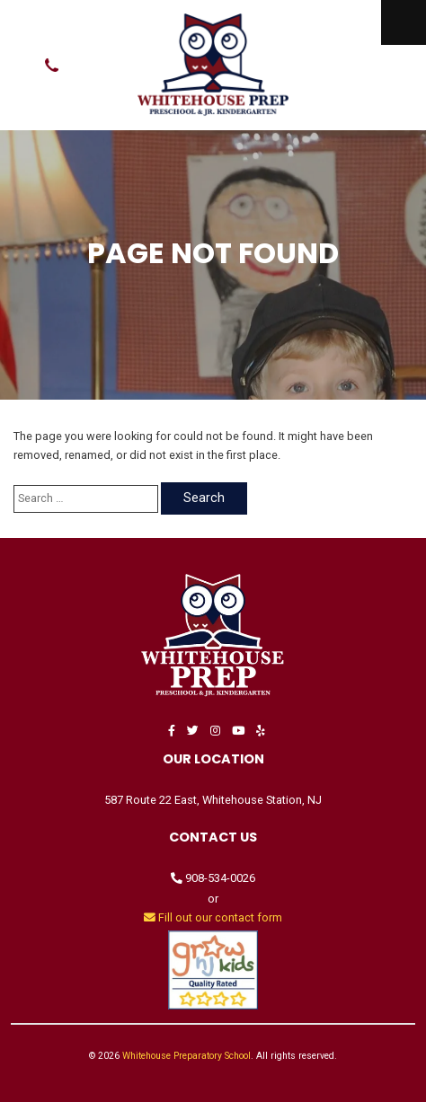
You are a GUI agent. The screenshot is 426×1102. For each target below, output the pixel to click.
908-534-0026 (213, 878)
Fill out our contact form (213, 917)
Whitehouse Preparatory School (186, 1056)
